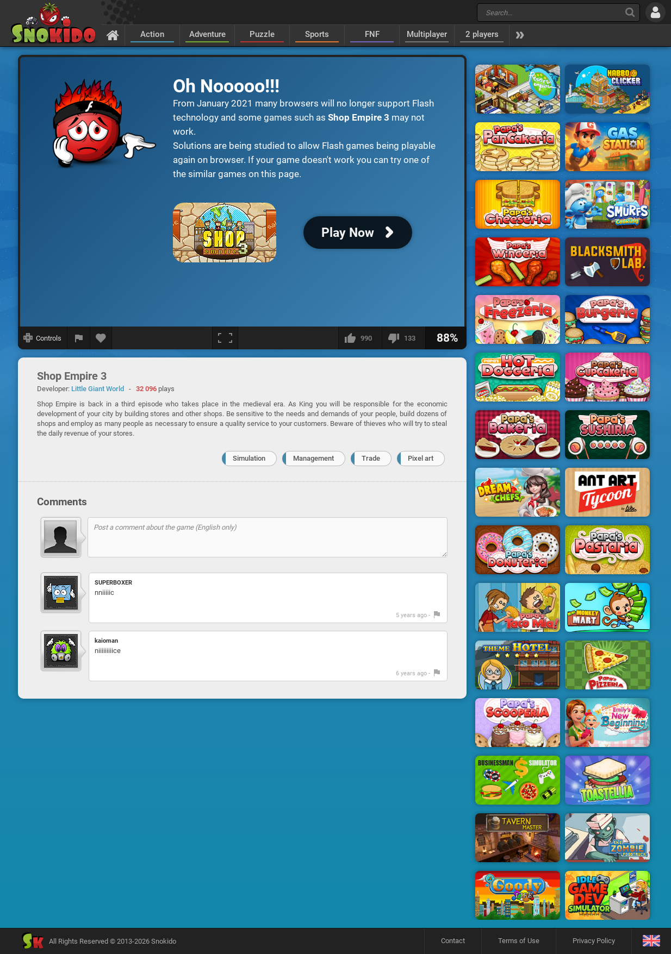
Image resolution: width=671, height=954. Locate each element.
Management (313, 458)
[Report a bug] (78, 338)
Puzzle (262, 34)
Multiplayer (427, 34)
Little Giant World (97, 389)
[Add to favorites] (101, 338)
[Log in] (655, 12)
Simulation (249, 458)
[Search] (630, 12)
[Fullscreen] (225, 338)
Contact (453, 941)
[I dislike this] (403, 338)
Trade (371, 458)
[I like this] (360, 338)
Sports (317, 34)
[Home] (113, 34)
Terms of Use (518, 941)
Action (152, 34)
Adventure (207, 34)
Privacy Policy (594, 941)
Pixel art (420, 458)
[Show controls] (42, 338)
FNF (372, 34)
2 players (482, 34)
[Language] (651, 941)
